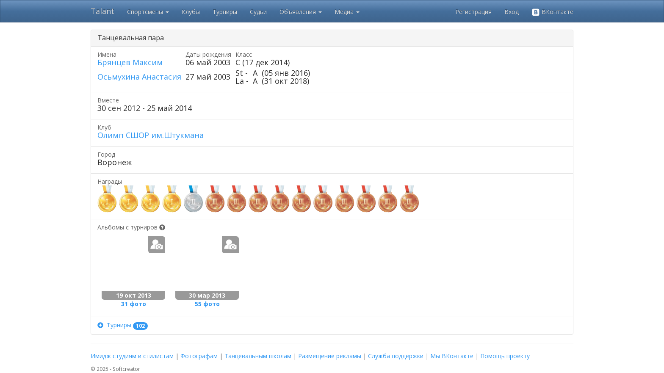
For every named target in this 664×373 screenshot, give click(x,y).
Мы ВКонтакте (451, 356)
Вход (511, 12)
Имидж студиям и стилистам (132, 356)
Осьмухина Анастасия (139, 77)
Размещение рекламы (329, 356)
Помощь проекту (505, 356)
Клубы (191, 12)
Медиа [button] (347, 12)
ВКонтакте (552, 12)
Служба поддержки (395, 356)
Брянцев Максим (130, 62)
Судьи (258, 12)
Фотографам (199, 356)
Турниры (225, 12)
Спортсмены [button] (148, 12)
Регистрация (473, 12)
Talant (102, 11)
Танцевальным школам (257, 356)
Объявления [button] (300, 12)
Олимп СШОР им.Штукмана (150, 135)
